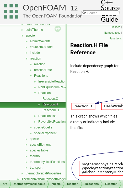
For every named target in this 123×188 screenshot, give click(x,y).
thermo (35, 156)
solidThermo (34, 30)
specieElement (40, 144)
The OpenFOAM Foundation (53, 16)
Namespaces (112, 32)
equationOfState (41, 47)
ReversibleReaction (52, 122)
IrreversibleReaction (52, 81)
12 (74, 8)
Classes (115, 27)
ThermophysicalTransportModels (44, 179)
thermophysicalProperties (43, 173)
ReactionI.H (50, 110)
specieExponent (45, 133)
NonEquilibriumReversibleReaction (62, 87)
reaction (35, 58)
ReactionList (47, 116)
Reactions (41, 76)
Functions (115, 38)
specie (30, 35)
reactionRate (43, 70)
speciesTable (39, 150)
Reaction (44, 93)
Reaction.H (50, 104)
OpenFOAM (44, 7)
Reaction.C (50, 99)
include (35, 53)
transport (36, 167)
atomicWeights (40, 41)
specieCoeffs (43, 127)
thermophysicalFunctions (47, 162)
